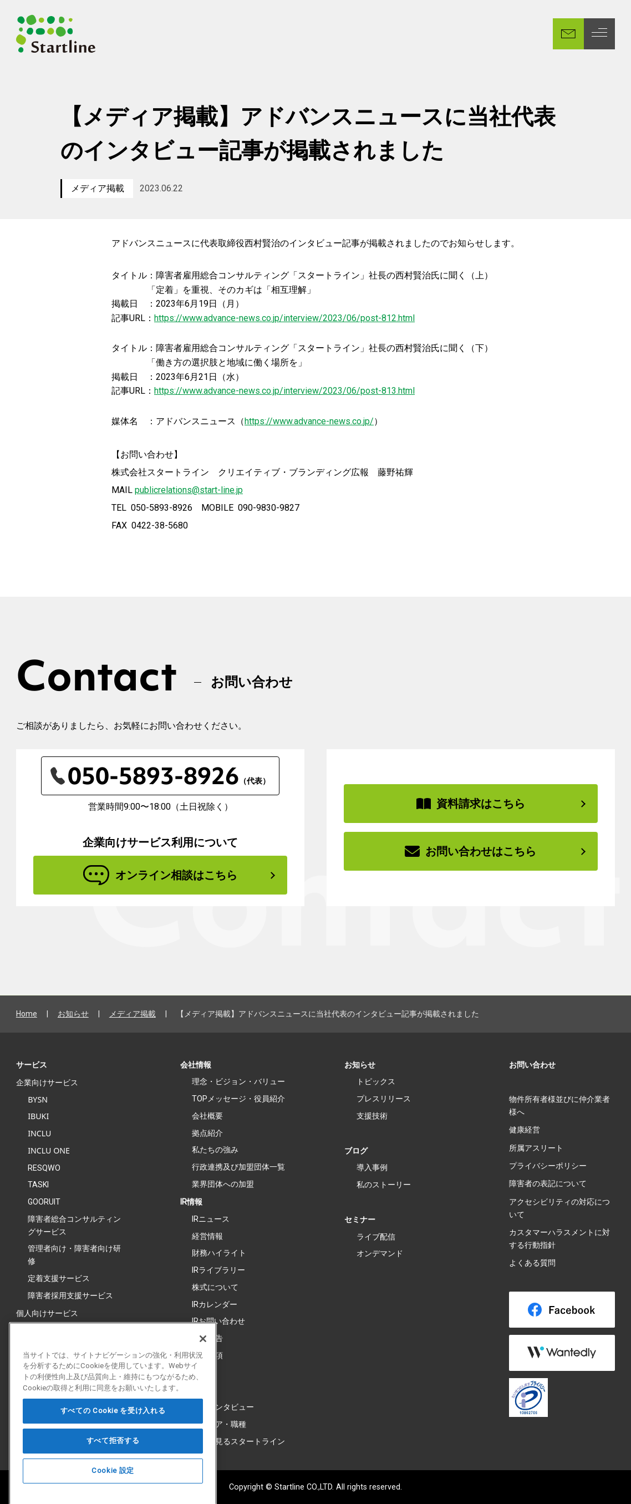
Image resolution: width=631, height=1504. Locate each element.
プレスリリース (384, 1098)
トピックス (376, 1081)
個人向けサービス (47, 1313)
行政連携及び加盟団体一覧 (238, 1166)
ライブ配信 (376, 1236)
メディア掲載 (97, 188)
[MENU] (599, 33)
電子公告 (207, 1338)
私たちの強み (215, 1149)
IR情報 (191, 1201)
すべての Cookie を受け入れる (113, 1431)
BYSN (38, 1099)
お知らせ (73, 1013)
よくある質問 (532, 1262)
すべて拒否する (113, 1461)
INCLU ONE (49, 1150)
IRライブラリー (218, 1270)
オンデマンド (380, 1253)
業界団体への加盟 (223, 1184)
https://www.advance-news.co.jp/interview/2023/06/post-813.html (284, 390)
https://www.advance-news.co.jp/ (309, 421)
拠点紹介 (207, 1133)
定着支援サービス (59, 1278)
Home (26, 1013)
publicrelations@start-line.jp (189, 490)
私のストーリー (384, 1184)
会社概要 (207, 1115)
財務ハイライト (219, 1252)
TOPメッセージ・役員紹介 (238, 1098)
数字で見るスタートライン (238, 1441)
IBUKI (38, 1116)
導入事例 (372, 1167)
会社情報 (195, 1064)
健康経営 (524, 1129)
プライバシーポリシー (548, 1165)
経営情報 (207, 1236)
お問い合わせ (532, 1064)
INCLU (39, 1133)
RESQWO (44, 1167)
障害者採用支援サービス (70, 1295)
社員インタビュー (223, 1407)
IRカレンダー (214, 1304)
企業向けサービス (47, 1082)
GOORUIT (44, 1201)
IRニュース (211, 1219)
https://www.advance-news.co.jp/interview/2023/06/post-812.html (284, 318)
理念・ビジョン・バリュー (238, 1081)
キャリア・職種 (219, 1424)
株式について (215, 1287)
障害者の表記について (548, 1183)
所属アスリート (536, 1148)
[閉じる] (203, 1359)
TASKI (38, 1184)
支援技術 (372, 1115)
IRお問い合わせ (218, 1321)
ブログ (356, 1150)
